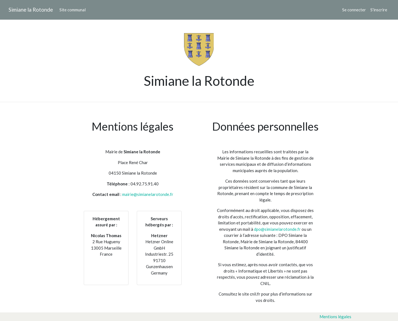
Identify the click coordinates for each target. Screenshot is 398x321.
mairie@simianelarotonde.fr (147, 194)
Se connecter (354, 9)
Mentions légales (335, 316)
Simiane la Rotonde (31, 9)
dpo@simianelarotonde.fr (277, 229)
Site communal (72, 9)
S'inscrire (378, 9)
